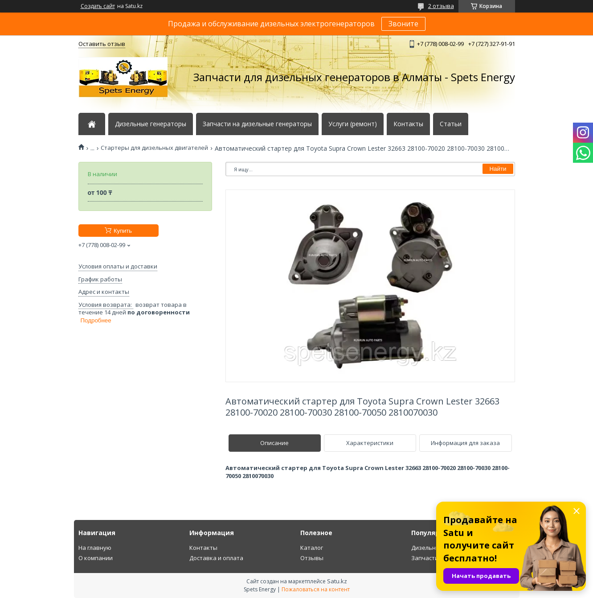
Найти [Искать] (497, 168)
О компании (95, 558)
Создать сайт (98, 6)
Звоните (403, 24)
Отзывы (311, 558)
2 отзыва (441, 6)
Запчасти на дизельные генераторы (257, 124)
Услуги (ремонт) (352, 124)
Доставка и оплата (216, 558)
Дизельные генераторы (150, 124)
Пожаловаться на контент (316, 589)
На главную (94, 548)
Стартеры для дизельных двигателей (154, 148)
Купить (123, 230)
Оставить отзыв (101, 44)
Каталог (311, 548)
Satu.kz (337, 581)
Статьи (451, 124)
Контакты (408, 124)
